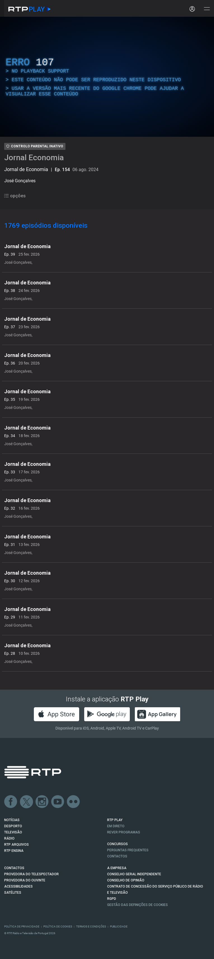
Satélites (12, 893)
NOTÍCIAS (12, 820)
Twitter (26, 802)
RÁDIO (9, 838)
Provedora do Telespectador (31, 874)
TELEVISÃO (13, 832)
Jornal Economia (34, 157)
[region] (107, 77)
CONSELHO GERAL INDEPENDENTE (134, 874)
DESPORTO (13, 826)
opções (15, 195)
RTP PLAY (115, 820)
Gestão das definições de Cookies (137, 905)
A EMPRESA (116, 868)
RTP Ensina (13, 851)
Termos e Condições (91, 926)
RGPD (111, 899)
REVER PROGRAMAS (123, 832)
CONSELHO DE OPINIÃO (125, 880)
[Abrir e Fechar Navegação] (206, 9)
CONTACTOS (14, 868)
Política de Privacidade (21, 926)
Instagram (42, 802)
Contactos (117, 856)
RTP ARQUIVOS (16, 845)
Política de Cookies (57, 926)
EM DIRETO (115, 826)
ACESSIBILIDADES (18, 886)
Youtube (58, 802)
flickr (73, 802)
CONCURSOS (117, 844)
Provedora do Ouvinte (24, 880)
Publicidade (119, 926)
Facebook (11, 802)
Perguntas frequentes (128, 850)
